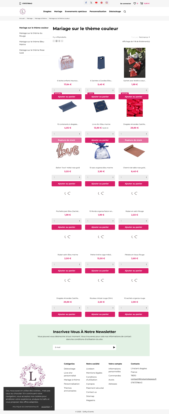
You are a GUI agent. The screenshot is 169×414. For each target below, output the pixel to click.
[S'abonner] (114, 347)
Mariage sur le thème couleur (33, 28)
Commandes (115, 376)
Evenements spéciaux (76, 11)
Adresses (113, 384)
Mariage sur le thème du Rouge (30, 34)
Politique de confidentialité (26, 407)
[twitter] (91, 3)
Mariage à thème (72, 380)
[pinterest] (102, 3)
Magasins (90, 400)
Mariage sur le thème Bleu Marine (31, 43)
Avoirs (111, 380)
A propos (90, 384)
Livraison (90, 369)
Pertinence (144, 37)
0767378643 (25, 3)
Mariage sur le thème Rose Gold (31, 51)
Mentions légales (94, 373)
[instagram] (107, 3)
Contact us (91, 392)
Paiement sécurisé (95, 388)
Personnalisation (98, 11)
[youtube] (96, 2)
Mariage (58, 11)
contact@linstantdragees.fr (143, 379)
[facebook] (86, 3)
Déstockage (115, 11)
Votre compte (115, 364)
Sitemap (90, 396)
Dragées (47, 11)
